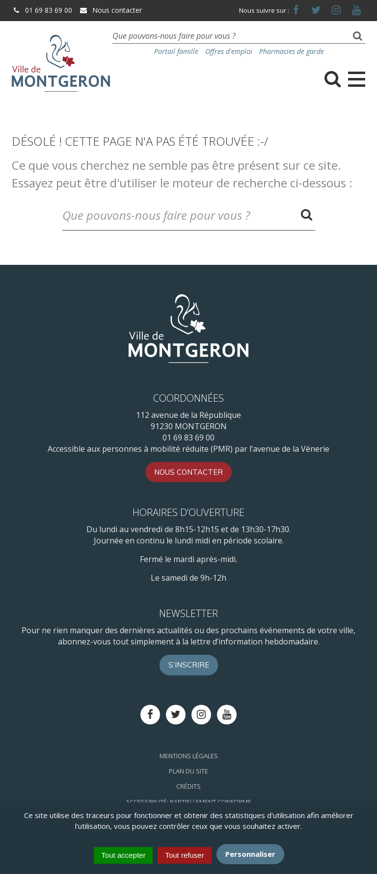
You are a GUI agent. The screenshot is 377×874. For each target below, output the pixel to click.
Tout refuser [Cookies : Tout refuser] (184, 855)
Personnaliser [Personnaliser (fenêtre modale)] (250, 854)
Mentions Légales (189, 755)
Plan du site (188, 771)
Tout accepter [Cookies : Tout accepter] (123, 855)
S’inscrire (188, 664)
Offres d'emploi (228, 51)
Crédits (188, 786)
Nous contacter (110, 10)
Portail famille (176, 51)
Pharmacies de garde (291, 51)
